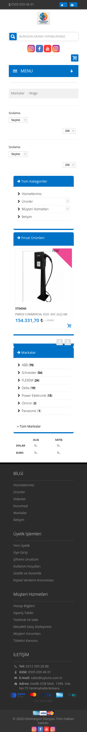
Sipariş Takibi (23, 613)
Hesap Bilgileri (24, 606)
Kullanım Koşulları (27, 566)
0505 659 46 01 (39, 672)
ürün (36, 701)
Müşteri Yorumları (27, 633)
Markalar (18, 93)
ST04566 (20, 308)
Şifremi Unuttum (26, 559)
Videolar (19, 499)
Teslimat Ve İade (25, 619)
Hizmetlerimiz (29, 194)
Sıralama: (15, 113)
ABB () (25, 365)
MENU (43, 71)
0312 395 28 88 (37, 666)
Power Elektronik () (35, 395)
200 (67, 131)
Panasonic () (29, 411)
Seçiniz (15, 120)
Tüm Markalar (30, 426)
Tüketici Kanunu (25, 640)
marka (43, 701)
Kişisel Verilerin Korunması (33, 580)
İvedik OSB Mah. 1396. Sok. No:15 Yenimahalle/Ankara (45, 685)
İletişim (24, 216)
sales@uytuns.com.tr (46, 678)
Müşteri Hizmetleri (33, 209)
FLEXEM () (28, 380)
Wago (50, 701)
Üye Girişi (20, 552)
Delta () (26, 388)
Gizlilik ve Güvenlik (27, 573)
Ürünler (25, 201)
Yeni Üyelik (21, 545)
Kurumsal (20, 506)
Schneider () (30, 372)
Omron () (27, 403)
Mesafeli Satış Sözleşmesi (32, 626)
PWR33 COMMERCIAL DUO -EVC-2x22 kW (41, 314)
